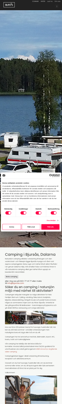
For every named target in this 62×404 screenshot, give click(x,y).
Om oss (57, 1)
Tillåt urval (31, 227)
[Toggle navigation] (57, 6)
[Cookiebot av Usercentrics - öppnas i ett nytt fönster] (51, 175)
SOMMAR (35, 1)
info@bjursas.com (15, 283)
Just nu (50, 1)
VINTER (43, 1)
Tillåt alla (50, 227)
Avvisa (11, 227)
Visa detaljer (51, 220)
